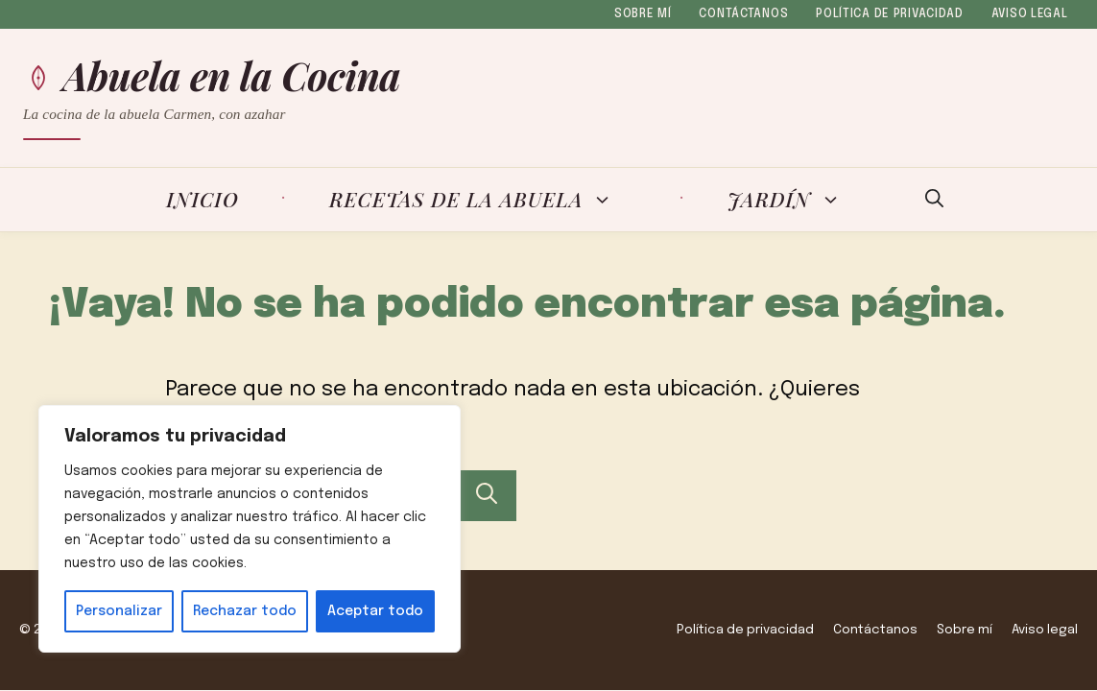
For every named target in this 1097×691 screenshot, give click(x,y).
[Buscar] (486, 495)
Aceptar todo (375, 611)
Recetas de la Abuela (482, 199)
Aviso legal (1029, 14)
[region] (249, 529)
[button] (934, 199)
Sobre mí (643, 14)
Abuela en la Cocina (232, 76)
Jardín (796, 199)
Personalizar (119, 611)
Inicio (202, 198)
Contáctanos (743, 14)
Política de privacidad (890, 14)
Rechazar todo (245, 611)
